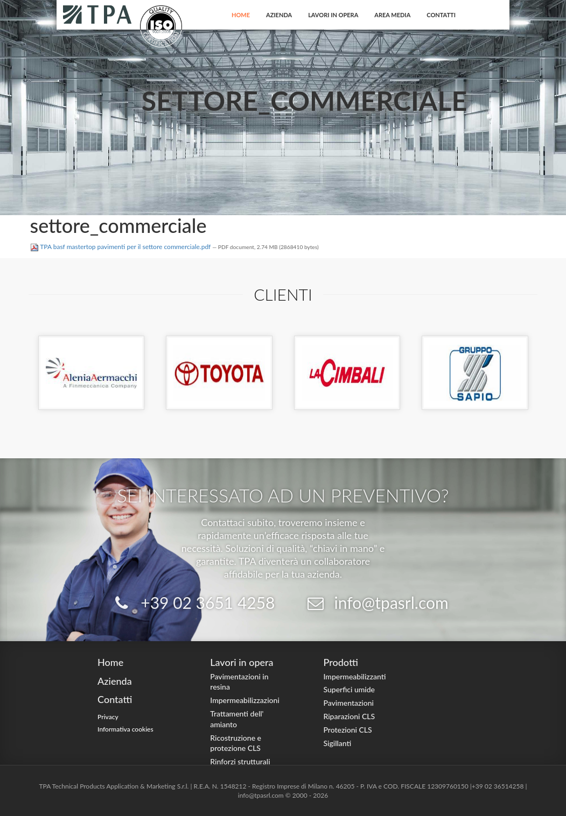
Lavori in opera (333, 14)
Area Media (392, 14)
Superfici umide (349, 689)
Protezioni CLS (347, 729)
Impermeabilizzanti (354, 676)
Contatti (441, 14)
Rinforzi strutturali (240, 761)
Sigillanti (337, 743)
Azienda (279, 14)
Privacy (107, 717)
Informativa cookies (125, 729)
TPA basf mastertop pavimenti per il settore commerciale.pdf (121, 247)
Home (241, 14)
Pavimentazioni (348, 702)
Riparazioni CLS (349, 716)
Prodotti (340, 662)
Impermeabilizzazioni (244, 700)
